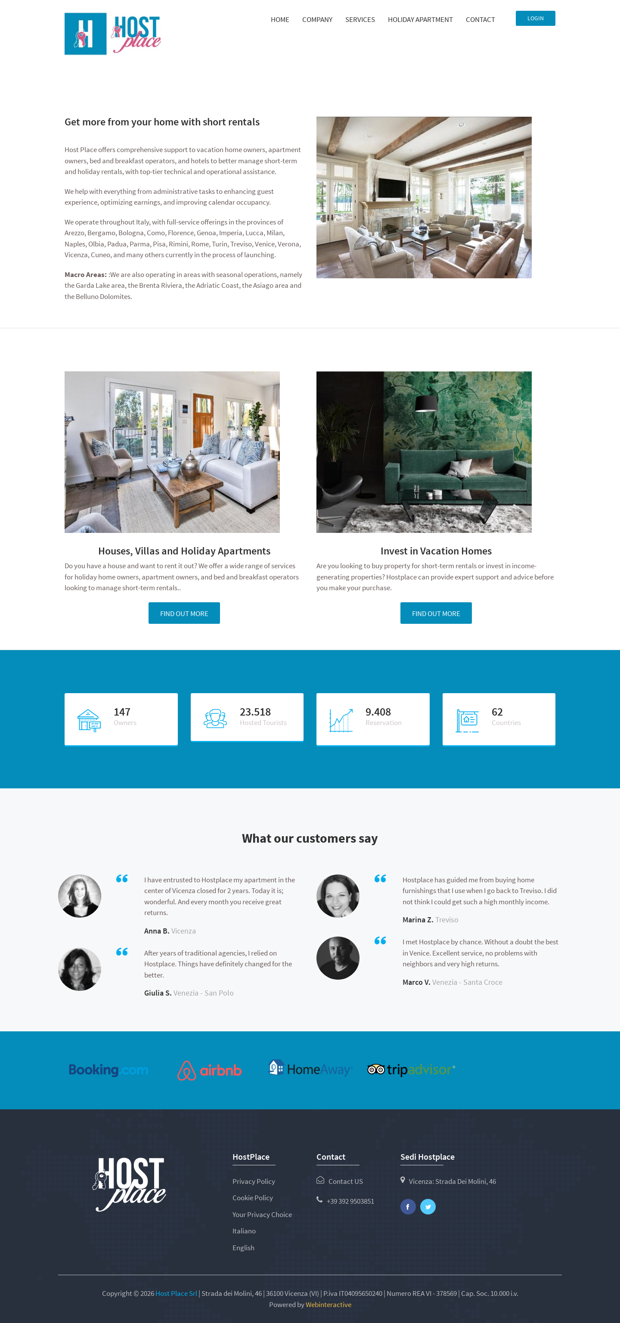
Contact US (346, 1181)
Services (360, 19)
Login (535, 18)
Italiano (244, 1231)
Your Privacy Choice (262, 1214)
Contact (480, 19)
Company (317, 19)
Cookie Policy (252, 1197)
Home (280, 19)
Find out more (184, 613)
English (243, 1247)
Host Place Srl (176, 1293)
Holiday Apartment (420, 19)
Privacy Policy (253, 1181)
